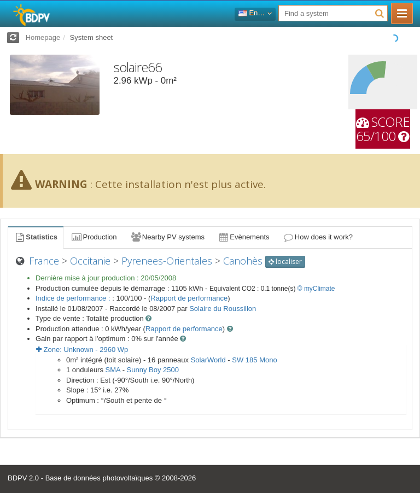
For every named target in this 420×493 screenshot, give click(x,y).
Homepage (43, 37)
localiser (285, 261)
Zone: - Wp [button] (82, 349)
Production (93, 237)
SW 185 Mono (254, 360)
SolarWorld (208, 360)
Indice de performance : (74, 298)
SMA (113, 370)
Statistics (35, 237)
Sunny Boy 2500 (153, 370)
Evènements (244, 237)
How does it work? (318, 237)
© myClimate (316, 288)
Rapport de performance (189, 298)
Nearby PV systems (167, 237)
